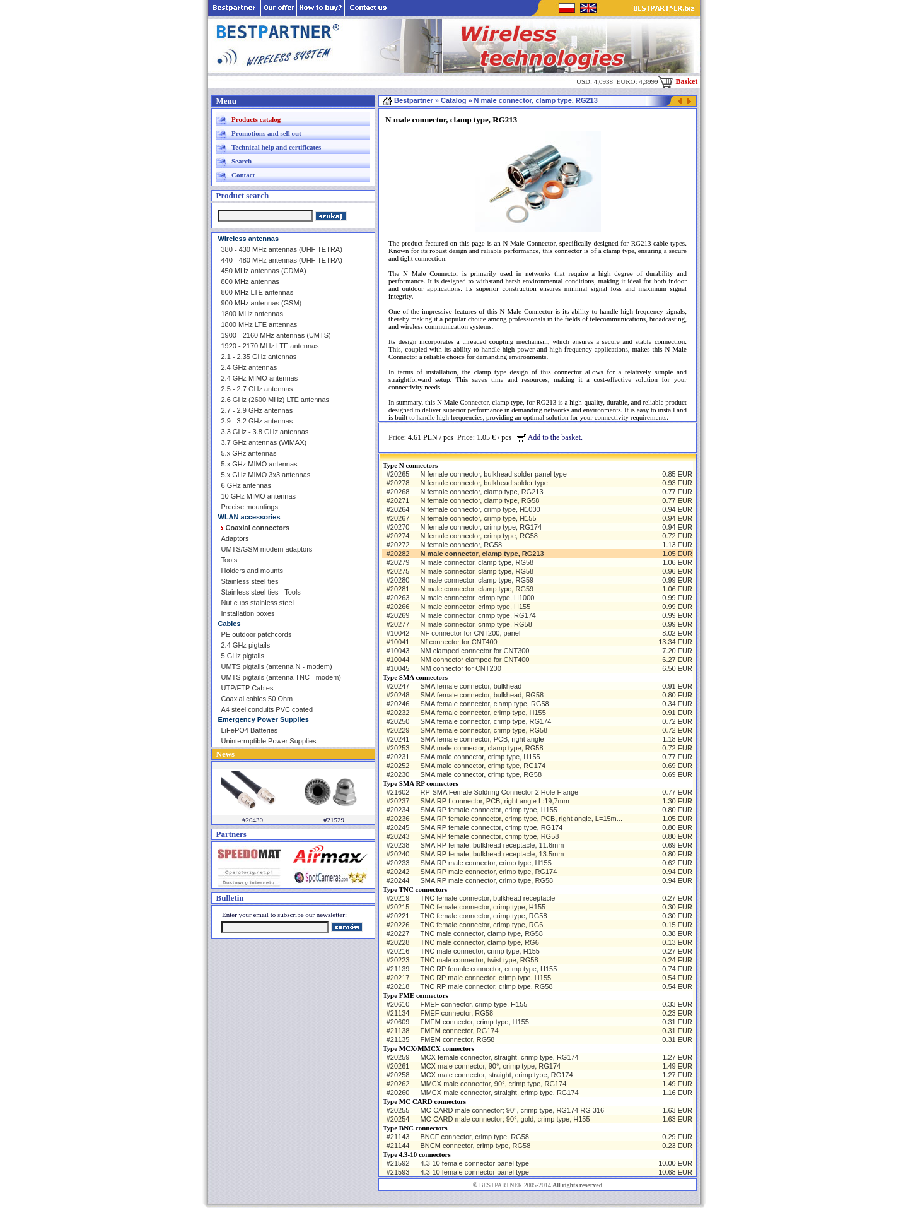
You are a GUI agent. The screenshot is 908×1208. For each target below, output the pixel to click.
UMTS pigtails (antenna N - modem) (276, 666)
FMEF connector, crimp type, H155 (473, 1004)
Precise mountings (250, 507)
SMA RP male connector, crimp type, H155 (485, 863)
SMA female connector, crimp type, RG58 (483, 730)
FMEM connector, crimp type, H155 (474, 1022)
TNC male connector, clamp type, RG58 (481, 933)
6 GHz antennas (246, 485)
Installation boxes (248, 613)
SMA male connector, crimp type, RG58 (481, 774)
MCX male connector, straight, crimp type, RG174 (496, 1075)
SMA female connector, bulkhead (470, 686)
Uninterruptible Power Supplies (269, 741)
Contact (243, 175)
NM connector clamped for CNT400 (474, 659)
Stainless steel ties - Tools (261, 592)
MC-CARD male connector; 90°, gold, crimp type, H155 (505, 1119)
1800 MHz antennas (252, 313)
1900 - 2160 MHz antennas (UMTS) (276, 335)
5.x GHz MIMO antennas (259, 464)
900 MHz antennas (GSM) (261, 303)
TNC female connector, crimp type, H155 (482, 907)
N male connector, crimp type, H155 (475, 606)
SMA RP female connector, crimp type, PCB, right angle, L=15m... (521, 818)
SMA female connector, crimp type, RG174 (485, 721)
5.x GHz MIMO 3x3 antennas (266, 474)
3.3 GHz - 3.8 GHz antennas (265, 431)
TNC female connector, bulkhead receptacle (487, 898)
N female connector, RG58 (461, 544)
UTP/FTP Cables (247, 688)
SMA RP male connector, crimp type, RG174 (488, 871)
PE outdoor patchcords (256, 634)
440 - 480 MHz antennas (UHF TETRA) (281, 260)
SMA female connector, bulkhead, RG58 (482, 695)
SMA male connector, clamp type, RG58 (481, 748)
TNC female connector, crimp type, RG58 (483, 916)
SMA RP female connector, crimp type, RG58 (489, 836)
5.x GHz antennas (249, 453)
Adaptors (235, 538)
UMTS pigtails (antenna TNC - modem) (281, 677)
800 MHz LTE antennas (257, 292)
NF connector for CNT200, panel (470, 633)
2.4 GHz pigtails (246, 645)
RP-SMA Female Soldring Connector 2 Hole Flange (499, 792)
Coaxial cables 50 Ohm (257, 698)
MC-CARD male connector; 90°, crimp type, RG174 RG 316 (512, 1110)
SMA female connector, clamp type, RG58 (484, 704)
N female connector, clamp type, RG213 (481, 491)
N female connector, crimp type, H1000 (480, 509)
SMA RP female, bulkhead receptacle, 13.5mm (492, 854)
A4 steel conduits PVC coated (267, 709)
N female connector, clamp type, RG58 (479, 500)
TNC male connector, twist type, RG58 (479, 960)
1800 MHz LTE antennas (259, 324)
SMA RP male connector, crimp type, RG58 (486, 880)
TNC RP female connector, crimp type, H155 (488, 969)
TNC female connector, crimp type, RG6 (481, 924)
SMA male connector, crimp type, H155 (480, 757)
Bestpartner (407, 100)
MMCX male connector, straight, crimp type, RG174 (499, 1092)
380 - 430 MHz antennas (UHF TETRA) (281, 249)
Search (241, 161)
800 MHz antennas (250, 281)
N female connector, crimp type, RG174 (481, 527)
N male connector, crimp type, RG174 (477, 615)
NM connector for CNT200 (460, 668)
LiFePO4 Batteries (249, 730)
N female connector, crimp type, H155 (478, 518)
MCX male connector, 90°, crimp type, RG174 (490, 1066)
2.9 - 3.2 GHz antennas (257, 421)
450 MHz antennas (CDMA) (263, 271)
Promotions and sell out (266, 133)
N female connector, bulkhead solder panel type (493, 474)
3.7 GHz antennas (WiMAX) (264, 442)
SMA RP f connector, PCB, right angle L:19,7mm (494, 801)
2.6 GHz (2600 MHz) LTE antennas (275, 399)
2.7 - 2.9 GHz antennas (257, 410)
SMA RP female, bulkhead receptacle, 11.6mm (492, 845)
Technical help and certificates (276, 147)
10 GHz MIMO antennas (258, 496)
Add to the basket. (550, 437)
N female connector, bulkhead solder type (483, 483)
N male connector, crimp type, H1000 (477, 597)
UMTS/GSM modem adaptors (267, 549)
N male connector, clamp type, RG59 (476, 580)
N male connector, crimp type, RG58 (476, 624)
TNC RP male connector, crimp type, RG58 (486, 986)
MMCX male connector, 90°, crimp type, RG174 (493, 1083)
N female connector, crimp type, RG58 (478, 536)
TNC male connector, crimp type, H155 (480, 951)
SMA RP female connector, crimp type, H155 (488, 810)
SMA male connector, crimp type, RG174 (482, 765)
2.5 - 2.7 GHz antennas (257, 389)
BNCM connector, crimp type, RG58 (475, 1145)
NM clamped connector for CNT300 (474, 650)
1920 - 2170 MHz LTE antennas (270, 346)
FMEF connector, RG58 (456, 1013)
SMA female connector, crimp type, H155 (482, 712)
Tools (229, 560)
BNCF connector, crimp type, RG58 (474, 1136)
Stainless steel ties (250, 581)
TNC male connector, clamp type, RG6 (479, 942)
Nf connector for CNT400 (458, 642)
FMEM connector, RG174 (459, 1030)
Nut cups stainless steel (257, 603)
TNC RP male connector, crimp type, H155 (485, 977)
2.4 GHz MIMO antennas (259, 378)
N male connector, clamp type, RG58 (476, 562)
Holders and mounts (252, 570)
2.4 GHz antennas (249, 367)
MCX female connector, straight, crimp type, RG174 (499, 1057)
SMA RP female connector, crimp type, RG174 (491, 827)
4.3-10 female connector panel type (474, 1163)
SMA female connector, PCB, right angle (482, 739)
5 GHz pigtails (242, 656)
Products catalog (256, 119)
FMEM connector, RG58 (457, 1039)
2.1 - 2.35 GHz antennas (259, 356)
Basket (678, 81)
